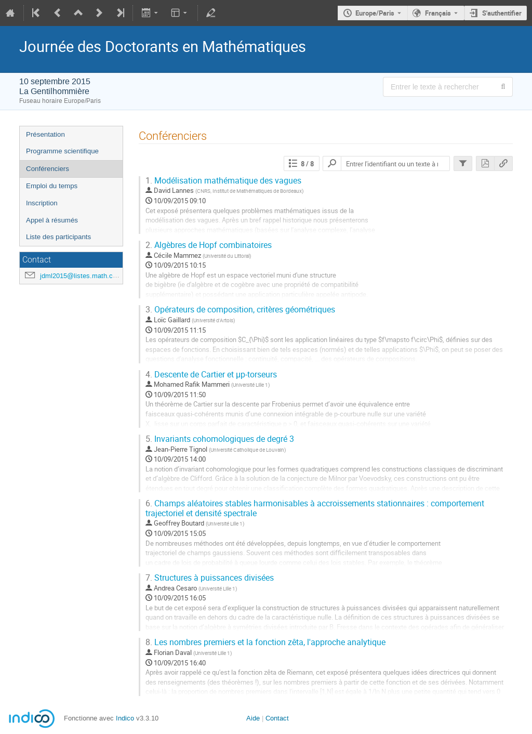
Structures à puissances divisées (209, 577)
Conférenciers (47, 169)
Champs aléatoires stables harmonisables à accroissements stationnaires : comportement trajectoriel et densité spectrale (314, 508)
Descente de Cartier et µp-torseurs (211, 374)
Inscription (42, 203)
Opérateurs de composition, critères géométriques (240, 309)
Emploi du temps (51, 186)
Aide (253, 718)
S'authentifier (502, 13)
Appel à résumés (52, 220)
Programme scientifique (62, 151)
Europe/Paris (374, 13)
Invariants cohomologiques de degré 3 (219, 439)
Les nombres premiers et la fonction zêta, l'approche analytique (265, 642)
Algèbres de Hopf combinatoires (208, 245)
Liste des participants (58, 237)
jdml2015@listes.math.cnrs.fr (84, 275)
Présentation (45, 134)
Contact (277, 718)
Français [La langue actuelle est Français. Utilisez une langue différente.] (438, 13)
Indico (125, 718)
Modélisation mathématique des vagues (223, 180)
